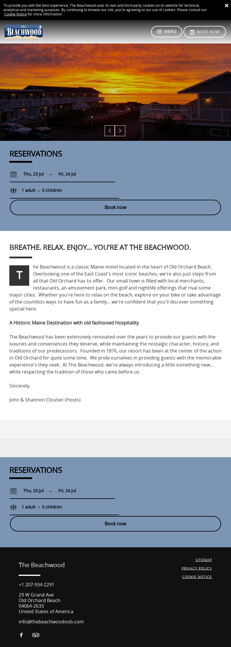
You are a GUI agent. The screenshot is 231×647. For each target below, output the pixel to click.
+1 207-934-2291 (36, 552)
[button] (110, 131)
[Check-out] (67, 174)
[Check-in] (29, 174)
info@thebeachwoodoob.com (51, 589)
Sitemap (204, 528)
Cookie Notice (15, 14)
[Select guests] (142, 174)
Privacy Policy (197, 536)
